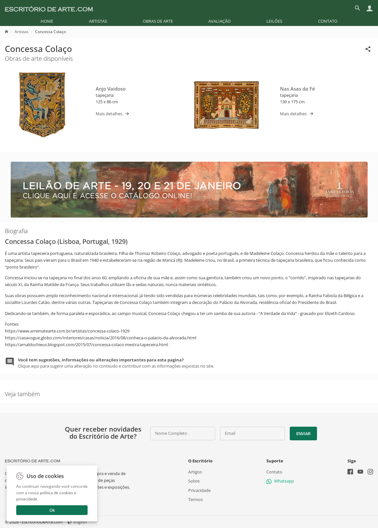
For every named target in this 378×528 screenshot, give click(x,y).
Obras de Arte (158, 21)
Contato (327, 21)
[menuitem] (47, 21)
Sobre (194, 481)
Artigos (195, 472)
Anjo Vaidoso (111, 88)
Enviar (303, 433)
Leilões (274, 21)
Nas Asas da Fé (297, 88)
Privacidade (199, 490)
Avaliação (219, 21)
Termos (195, 499)
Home (47, 21)
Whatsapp (280, 481)
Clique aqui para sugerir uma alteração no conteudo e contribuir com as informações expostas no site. (116, 363)
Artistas (98, 21)
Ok (52, 510)
